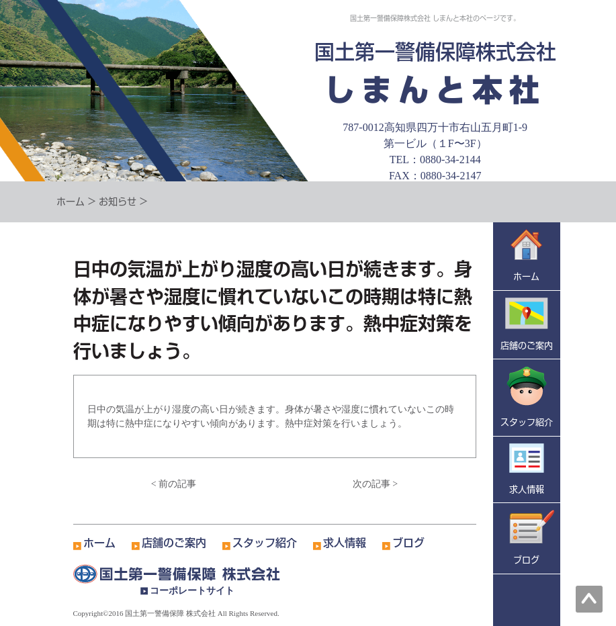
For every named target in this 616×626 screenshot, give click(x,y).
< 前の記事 (173, 484)
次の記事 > (375, 484)
